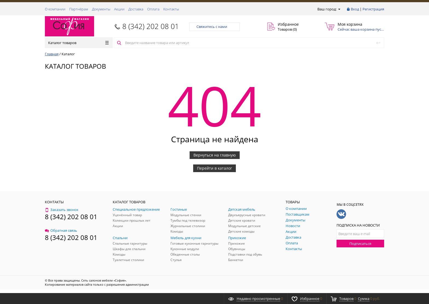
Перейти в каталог (214, 168)
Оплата (153, 9)
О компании (55, 9)
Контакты (171, 9)
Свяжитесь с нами (214, 26)
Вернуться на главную (214, 155)
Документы (101, 9)
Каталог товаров (78, 42)
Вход (355, 9)
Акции (119, 9)
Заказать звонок (62, 209)
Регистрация (373, 9)
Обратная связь (61, 230)
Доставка (135, 9)
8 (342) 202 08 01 (150, 26)
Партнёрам (78, 9)
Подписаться (360, 243)
